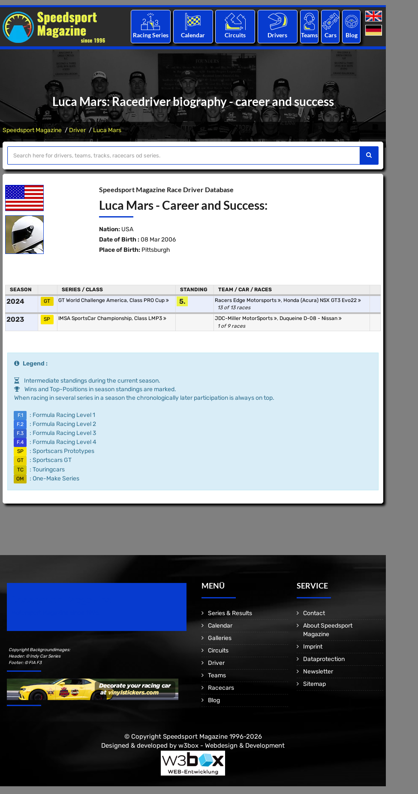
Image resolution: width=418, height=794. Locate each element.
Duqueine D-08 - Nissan (311, 318)
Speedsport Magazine (32, 130)
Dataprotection (324, 659)
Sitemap (314, 684)
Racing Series (150, 35)
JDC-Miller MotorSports (246, 318)
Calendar (193, 35)
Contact (314, 613)
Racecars (221, 687)
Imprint (312, 646)
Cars (331, 35)
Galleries (220, 638)
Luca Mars (107, 130)
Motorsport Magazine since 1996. (55, 612)
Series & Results (230, 613)
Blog (352, 35)
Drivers (277, 35)
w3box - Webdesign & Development (231, 745)
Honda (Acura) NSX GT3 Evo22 (322, 300)
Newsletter (318, 671)
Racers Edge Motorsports (248, 300)
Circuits (235, 35)
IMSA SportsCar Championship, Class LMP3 (112, 318)
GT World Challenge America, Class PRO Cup (113, 300)
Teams (309, 35)
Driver (77, 130)
